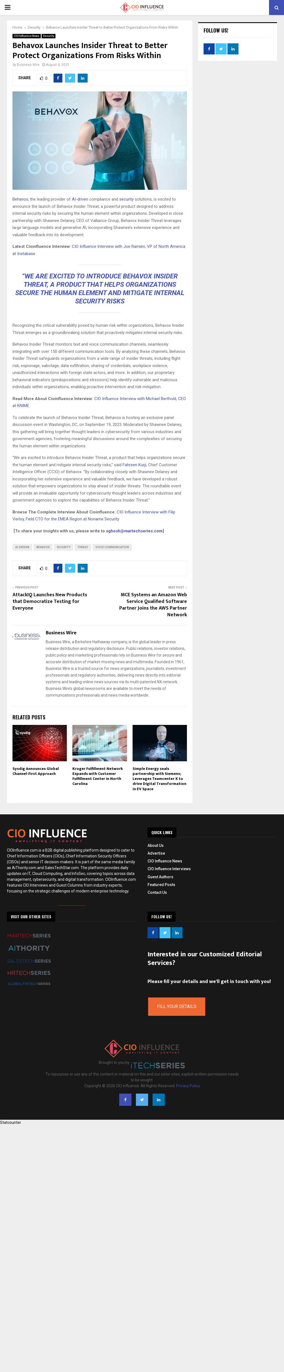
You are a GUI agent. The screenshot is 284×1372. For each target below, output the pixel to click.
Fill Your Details (176, 1006)
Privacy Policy (188, 1086)
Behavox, (20, 199)
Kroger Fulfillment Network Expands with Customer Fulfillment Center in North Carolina (97, 776)
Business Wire (28, 65)
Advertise (156, 853)
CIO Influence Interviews (169, 869)
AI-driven (79, 199)
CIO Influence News (26, 36)
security (126, 199)
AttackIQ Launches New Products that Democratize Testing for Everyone (49, 601)
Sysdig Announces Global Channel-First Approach (35, 771)
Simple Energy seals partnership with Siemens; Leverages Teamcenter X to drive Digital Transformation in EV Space (159, 778)
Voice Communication (112, 547)
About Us (156, 845)
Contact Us (157, 892)
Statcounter (10, 1122)
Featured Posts (161, 884)
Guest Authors (160, 877)
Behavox (43, 547)
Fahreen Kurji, (135, 464)
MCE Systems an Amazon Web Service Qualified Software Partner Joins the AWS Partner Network (153, 605)
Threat (82, 547)
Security (48, 36)
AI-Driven (22, 547)
